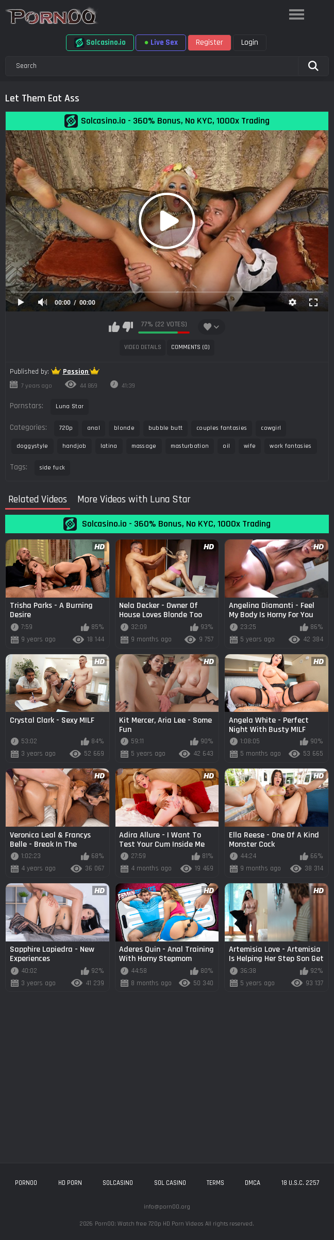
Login (249, 42)
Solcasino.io (100, 43)
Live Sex (160, 42)
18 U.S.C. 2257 (300, 1183)
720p (66, 428)
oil (226, 446)
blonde (124, 428)
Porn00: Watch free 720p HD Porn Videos (149, 1224)
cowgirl (271, 428)
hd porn (70, 1183)
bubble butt (165, 428)
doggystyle (32, 446)
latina (109, 446)
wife (250, 446)
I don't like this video (127, 327)
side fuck (52, 467)
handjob (74, 446)
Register (209, 42)
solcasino (118, 1183)
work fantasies (290, 446)
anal (93, 428)
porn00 (26, 1183)
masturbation (190, 446)
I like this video (114, 327)
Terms (215, 1183)
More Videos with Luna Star (134, 500)
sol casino (170, 1183)
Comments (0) (190, 347)
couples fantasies (221, 428)
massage (144, 446)
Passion (76, 371)
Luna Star (70, 406)
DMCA (252, 1183)
